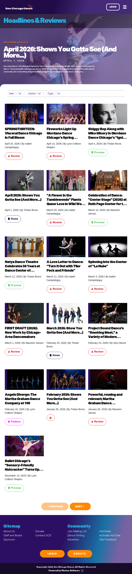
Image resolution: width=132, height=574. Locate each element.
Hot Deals (105, 531)
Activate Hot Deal (109, 535)
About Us (9, 531)
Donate (39, 531)
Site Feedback (108, 539)
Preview (97, 152)
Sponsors (9, 539)
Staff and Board (12, 535)
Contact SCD (43, 535)
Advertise (73, 539)
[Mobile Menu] (124, 7)
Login (113, 7)
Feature (14, 421)
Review (14, 156)
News (13, 219)
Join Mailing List (76, 531)
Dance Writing (75, 535)
